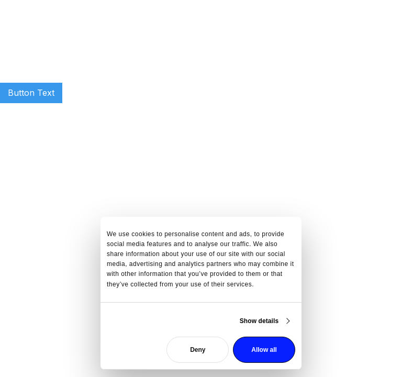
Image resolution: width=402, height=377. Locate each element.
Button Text (31, 92)
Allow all (264, 349)
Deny (197, 349)
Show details (259, 321)
